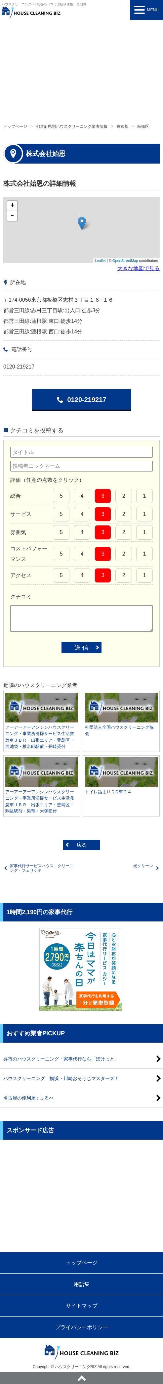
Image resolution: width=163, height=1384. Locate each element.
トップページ (15, 126)
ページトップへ (81, 1378)
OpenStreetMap (125, 261)
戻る (81, 845)
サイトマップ (82, 1306)
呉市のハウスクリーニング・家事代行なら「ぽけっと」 (61, 1059)
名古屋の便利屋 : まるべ (28, 1098)
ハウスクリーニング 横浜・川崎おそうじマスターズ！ (61, 1078)
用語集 (82, 1284)
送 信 (81, 647)
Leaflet (100, 261)
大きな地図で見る (138, 268)
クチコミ (20, 596)
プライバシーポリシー (81, 1327)
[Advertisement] (81, 69)
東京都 (122, 126)
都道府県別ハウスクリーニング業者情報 (71, 126)
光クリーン (143, 866)
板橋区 (143, 126)
